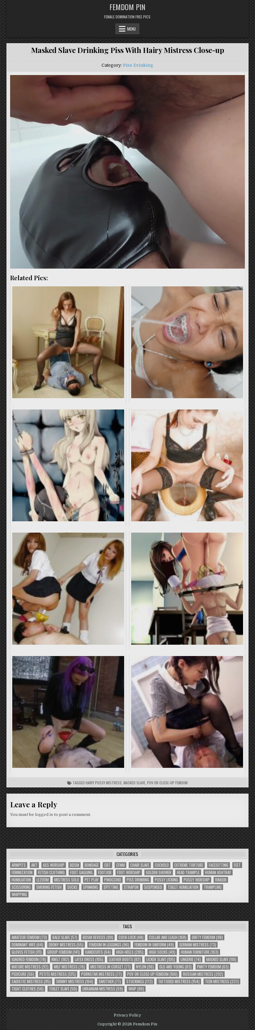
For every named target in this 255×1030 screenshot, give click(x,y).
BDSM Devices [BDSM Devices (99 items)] (98, 937)
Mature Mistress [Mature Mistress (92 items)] (30, 967)
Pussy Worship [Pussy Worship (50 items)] (197, 880)
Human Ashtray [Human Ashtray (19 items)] (218, 872)
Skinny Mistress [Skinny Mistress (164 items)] (74, 981)
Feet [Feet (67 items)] (237, 865)
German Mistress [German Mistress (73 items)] (197, 945)
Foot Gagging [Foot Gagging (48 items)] (81, 872)
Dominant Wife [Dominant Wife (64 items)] (27, 945)
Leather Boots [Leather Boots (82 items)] (125, 959)
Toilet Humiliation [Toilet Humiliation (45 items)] (183, 887)
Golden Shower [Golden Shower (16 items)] (158, 872)
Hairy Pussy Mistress (104, 782)
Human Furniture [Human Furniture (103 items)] (200, 952)
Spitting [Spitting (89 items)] (111, 887)
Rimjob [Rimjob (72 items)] (220, 880)
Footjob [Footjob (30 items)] (105, 872)
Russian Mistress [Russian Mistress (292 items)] (203, 974)
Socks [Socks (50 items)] (72, 887)
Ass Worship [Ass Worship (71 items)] (53, 865)
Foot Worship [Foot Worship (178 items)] (128, 872)
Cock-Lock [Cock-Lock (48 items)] (131, 937)
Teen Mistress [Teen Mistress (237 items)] (222, 981)
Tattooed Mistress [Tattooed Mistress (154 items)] (179, 981)
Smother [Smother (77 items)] (110, 981)
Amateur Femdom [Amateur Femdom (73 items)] (29, 937)
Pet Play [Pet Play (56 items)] (92, 880)
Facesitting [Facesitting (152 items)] (218, 865)
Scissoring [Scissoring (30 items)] (21, 887)
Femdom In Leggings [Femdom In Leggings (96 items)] (109, 945)
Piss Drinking (138, 65)
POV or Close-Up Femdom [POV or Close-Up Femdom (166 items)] (152, 974)
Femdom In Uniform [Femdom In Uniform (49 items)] (154, 945)
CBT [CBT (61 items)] (107, 865)
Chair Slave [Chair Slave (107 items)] (139, 865)
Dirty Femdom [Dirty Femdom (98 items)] (207, 937)
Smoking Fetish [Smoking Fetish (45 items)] (49, 887)
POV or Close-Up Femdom (167, 782)
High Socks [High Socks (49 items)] (162, 952)
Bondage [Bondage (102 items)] (92, 865)
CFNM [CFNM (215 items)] (120, 865)
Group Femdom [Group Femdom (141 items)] (63, 952)
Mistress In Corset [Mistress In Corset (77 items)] (110, 967)
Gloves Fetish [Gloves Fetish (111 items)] (27, 952)
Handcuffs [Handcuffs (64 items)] (98, 952)
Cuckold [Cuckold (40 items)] (162, 865)
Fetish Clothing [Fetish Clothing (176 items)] (51, 872)
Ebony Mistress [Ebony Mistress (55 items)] (66, 945)
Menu (131, 29)
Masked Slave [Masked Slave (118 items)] (221, 959)
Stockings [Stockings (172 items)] (139, 981)
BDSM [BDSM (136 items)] (74, 865)
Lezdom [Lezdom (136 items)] (42, 880)
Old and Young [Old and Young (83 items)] (175, 967)
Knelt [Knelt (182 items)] (60, 959)
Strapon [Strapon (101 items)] (131, 887)
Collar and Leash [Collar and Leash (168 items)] (167, 937)
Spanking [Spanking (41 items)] (90, 887)
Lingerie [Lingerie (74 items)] (191, 959)
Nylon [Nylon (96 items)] (145, 967)
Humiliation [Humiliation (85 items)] (21, 880)
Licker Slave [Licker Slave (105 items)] (160, 959)
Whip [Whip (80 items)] (136, 989)
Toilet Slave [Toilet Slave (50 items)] (63, 989)
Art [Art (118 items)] (34, 865)
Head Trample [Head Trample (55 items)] (188, 872)
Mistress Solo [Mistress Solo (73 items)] (66, 880)
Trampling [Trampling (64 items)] (213, 887)
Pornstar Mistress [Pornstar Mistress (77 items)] (101, 974)
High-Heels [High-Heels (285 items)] (129, 952)
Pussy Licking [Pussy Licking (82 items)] (166, 880)
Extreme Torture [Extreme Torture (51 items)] (188, 865)
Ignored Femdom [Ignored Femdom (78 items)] (29, 959)
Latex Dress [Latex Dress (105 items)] (89, 959)
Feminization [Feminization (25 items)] (22, 872)
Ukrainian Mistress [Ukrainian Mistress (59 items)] (102, 989)
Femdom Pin (127, 6)
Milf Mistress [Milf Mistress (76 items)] (69, 967)
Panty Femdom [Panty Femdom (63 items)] (213, 967)
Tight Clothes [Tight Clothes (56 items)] (28, 989)
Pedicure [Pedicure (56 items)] (23, 974)
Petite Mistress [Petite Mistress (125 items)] (58, 974)
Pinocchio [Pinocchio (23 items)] (112, 880)
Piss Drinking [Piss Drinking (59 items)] (138, 880)
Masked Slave (134, 782)
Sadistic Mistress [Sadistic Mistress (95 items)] (31, 981)
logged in (44, 814)
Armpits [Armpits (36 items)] (19, 865)
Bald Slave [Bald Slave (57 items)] (64, 937)
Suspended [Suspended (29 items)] (153, 887)
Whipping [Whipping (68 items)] (19, 894)
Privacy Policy (127, 1015)
